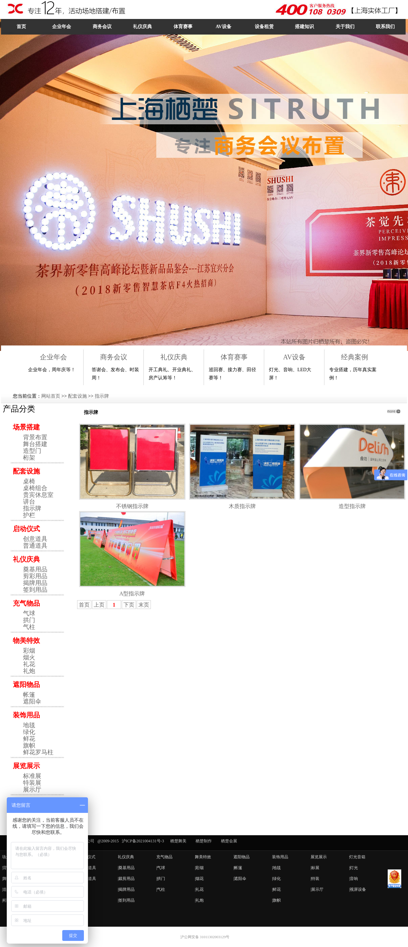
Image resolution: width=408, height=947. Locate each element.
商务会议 (102, 26)
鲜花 (29, 738)
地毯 (29, 725)
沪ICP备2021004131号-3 (143, 841)
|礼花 (199, 889)
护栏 (29, 515)
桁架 (29, 457)
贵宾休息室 (38, 494)
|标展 (315, 867)
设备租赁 (264, 26)
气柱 (29, 627)
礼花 (29, 664)
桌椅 (29, 481)
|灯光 (353, 867)
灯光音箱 (357, 857)
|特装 (315, 878)
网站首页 (50, 396)
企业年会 (61, 26)
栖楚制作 (204, 841)
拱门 (29, 620)
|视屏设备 (357, 889)
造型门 (32, 450)
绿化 (29, 732)
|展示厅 (317, 889)
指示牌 (102, 396)
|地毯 (276, 867)
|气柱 (160, 889)
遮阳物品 (26, 684)
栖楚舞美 (178, 841)
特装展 (32, 782)
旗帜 (29, 745)
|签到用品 (126, 900)
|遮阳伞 (239, 878)
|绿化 (276, 878)
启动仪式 (26, 528)
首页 (21, 26)
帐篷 (29, 694)
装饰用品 (26, 715)
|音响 (353, 878)
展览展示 (26, 766)
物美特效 (26, 640)
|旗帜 (276, 900)
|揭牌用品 (126, 889)
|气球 (160, 867)
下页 (128, 605)
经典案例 (354, 357)
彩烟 (29, 650)
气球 (29, 613)
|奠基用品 (126, 867)
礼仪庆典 (142, 26)
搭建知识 (304, 26)
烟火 (29, 657)
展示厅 (32, 789)
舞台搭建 (35, 444)
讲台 (29, 501)
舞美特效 (203, 857)
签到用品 (35, 589)
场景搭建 (26, 427)
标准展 (32, 776)
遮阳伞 (32, 701)
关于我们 (345, 26)
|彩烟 (199, 867)
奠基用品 (35, 569)
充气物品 (26, 603)
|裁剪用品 (126, 878)
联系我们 (385, 26)
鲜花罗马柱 (38, 752)
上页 (99, 605)
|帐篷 (237, 867)
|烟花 (199, 878)
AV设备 (223, 26)
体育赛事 (183, 26)
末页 (143, 605)
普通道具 (35, 545)
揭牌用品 (35, 583)
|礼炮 (199, 900)
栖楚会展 (229, 841)
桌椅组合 (35, 488)
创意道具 (35, 538)
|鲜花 (276, 889)
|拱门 (160, 878)
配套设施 (77, 396)
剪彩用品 (35, 576)
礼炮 (29, 671)
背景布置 (35, 437)
